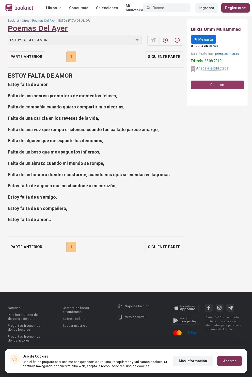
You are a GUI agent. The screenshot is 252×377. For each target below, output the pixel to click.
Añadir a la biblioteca (212, 68)
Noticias (14, 308)
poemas (221, 53)
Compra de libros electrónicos (76, 310)
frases (234, 53)
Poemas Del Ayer (44, 20)
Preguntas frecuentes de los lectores (24, 327)
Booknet (13, 20)
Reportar (217, 85)
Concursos (78, 8)
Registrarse (235, 8)
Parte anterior (26, 56)
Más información (193, 361)
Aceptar (229, 361)
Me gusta (203, 39)
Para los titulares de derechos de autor (23, 317)
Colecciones (107, 8)
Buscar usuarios (75, 325)
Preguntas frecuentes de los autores (24, 338)
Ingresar (206, 8)
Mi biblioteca (134, 7)
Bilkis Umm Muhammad (216, 29)
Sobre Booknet (74, 319)
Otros (26, 20)
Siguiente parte (164, 56)
